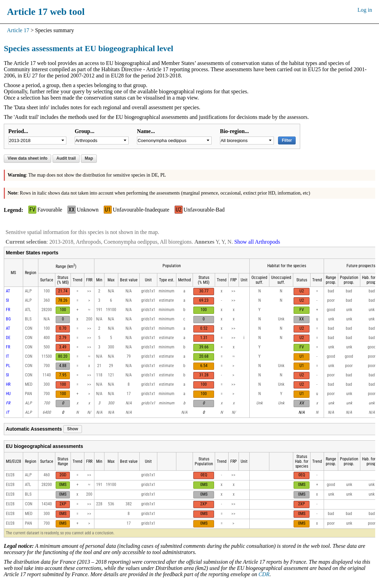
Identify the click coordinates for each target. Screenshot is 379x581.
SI (7, 300)
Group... (84, 131)
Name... (146, 131)
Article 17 (18, 30)
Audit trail (66, 158)
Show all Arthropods (257, 242)
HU (8, 393)
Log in (365, 10)
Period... (18, 131)
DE (8, 337)
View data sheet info (27, 158)
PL (8, 365)
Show (72, 429)
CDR (263, 574)
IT (7, 356)
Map (89, 158)
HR (8, 384)
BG (8, 319)
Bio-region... (234, 131)
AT (8, 291)
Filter (287, 140)
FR (8, 309)
